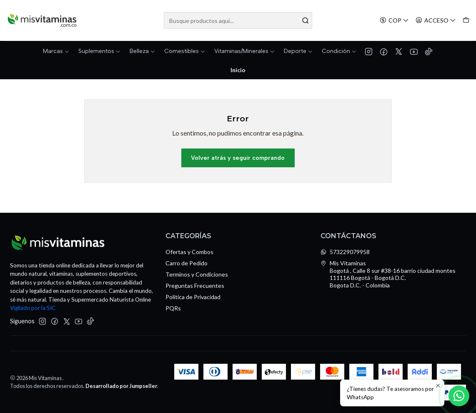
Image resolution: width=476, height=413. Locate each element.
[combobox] (238, 20)
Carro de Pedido (186, 263)
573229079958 (345, 251)
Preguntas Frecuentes (194, 285)
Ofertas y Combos (189, 251)
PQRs (173, 308)
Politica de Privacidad (192, 296)
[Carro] (466, 21)
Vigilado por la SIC (32, 308)
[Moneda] (394, 21)
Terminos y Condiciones (196, 274)
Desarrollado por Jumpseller (121, 386)
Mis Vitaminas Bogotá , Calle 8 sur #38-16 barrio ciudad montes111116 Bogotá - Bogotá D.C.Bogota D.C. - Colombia (388, 274)
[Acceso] (435, 21)
